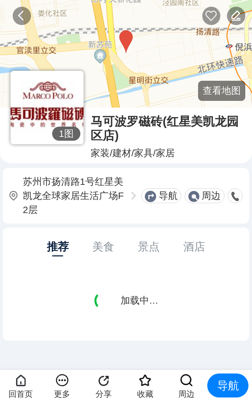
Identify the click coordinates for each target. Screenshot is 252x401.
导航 (168, 195)
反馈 (236, 16)
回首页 (20, 394)
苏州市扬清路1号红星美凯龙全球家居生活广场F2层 (73, 195)
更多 (62, 394)
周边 (211, 195)
